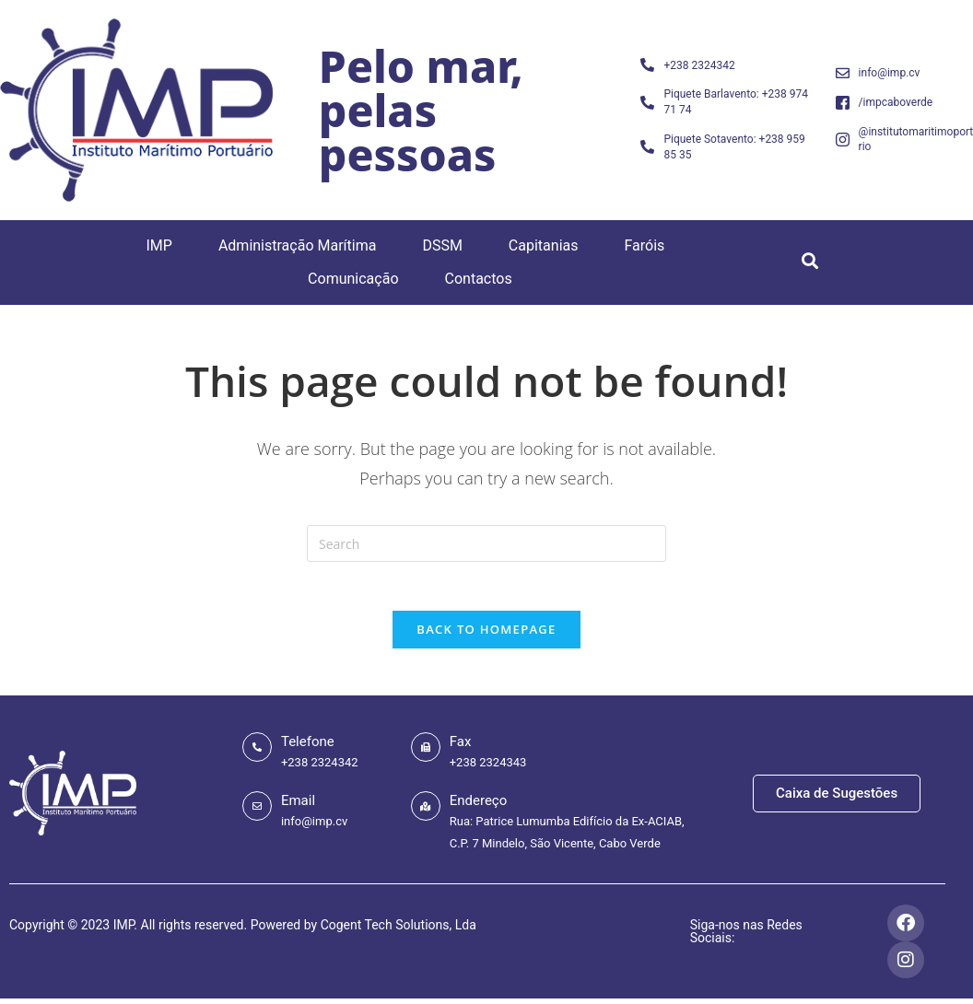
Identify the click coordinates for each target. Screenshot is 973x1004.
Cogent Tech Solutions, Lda (398, 933)
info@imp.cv (889, 72)
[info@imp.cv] (843, 73)
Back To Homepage (486, 636)
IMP (158, 245)
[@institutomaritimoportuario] (843, 139)
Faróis (644, 245)
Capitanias (544, 245)
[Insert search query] (486, 543)
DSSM (442, 245)
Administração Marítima (297, 245)
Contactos (478, 278)
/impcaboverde (896, 102)
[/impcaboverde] (843, 103)
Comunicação (353, 278)
